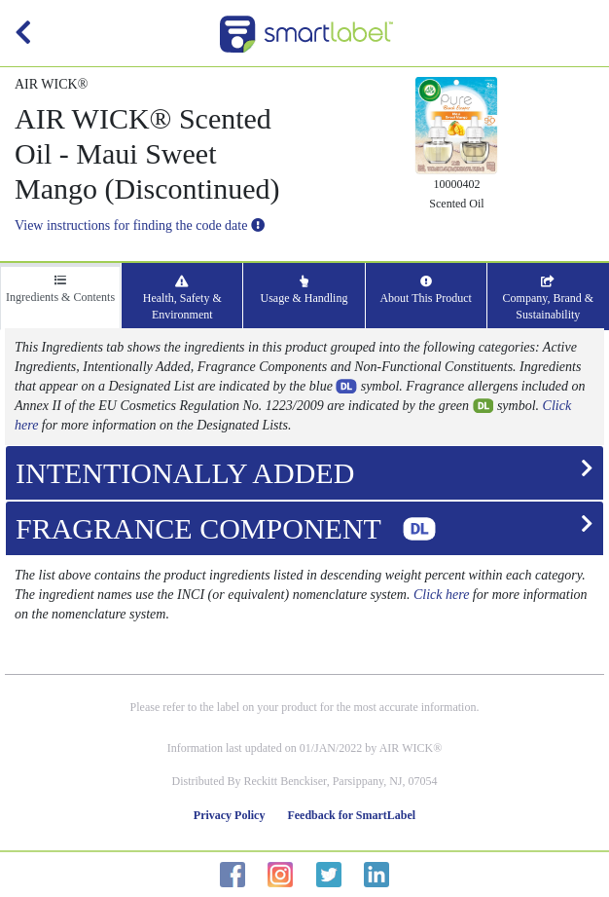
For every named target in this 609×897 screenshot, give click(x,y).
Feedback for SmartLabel (351, 815)
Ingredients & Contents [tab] (60, 289)
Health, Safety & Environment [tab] (182, 298)
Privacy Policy (230, 815)
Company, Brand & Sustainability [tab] (548, 298)
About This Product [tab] (425, 290)
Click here (441, 594)
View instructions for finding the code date (140, 225)
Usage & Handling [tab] (303, 290)
